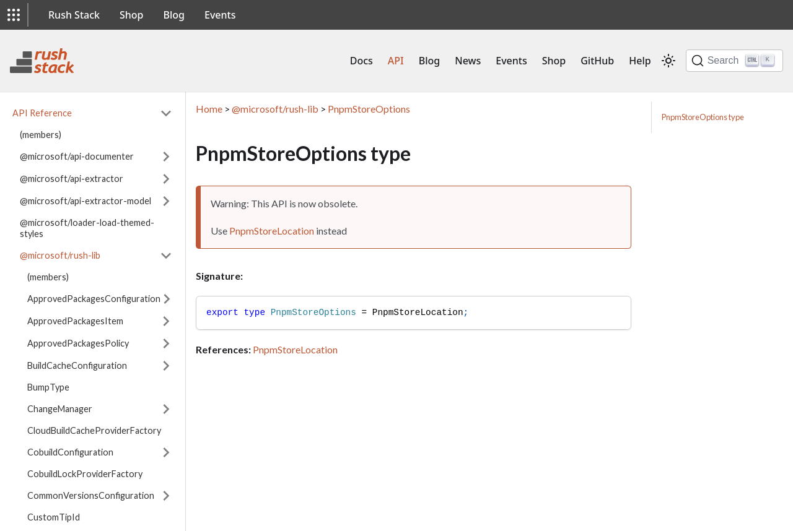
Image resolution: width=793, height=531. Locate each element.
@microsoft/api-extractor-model (85, 201)
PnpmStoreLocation (271, 230)
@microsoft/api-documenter (77, 156)
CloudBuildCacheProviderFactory (94, 430)
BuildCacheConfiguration (77, 365)
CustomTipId (53, 517)
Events (219, 15)
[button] (13, 15)
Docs (361, 60)
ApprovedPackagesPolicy (78, 343)
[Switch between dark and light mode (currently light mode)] (668, 61)
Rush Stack (74, 15)
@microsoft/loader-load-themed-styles (87, 228)
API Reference (42, 113)
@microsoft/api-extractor (71, 178)
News (468, 60)
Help (640, 60)
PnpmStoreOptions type (703, 117)
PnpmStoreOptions (369, 108)
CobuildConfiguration (70, 452)
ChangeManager (59, 409)
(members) (40, 134)
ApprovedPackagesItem (75, 321)
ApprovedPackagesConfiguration (93, 298)
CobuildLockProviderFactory (84, 473)
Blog (174, 15)
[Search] (734, 61)
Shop (132, 15)
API (396, 60)
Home (209, 108)
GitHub (597, 60)
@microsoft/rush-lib (60, 255)
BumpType (48, 387)
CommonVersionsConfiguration (90, 495)
